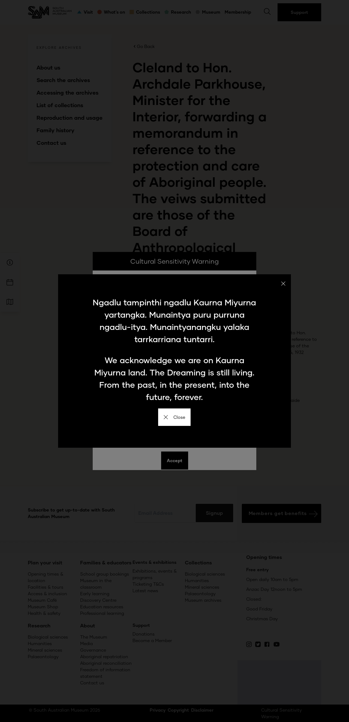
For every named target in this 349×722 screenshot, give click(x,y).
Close (174, 417)
